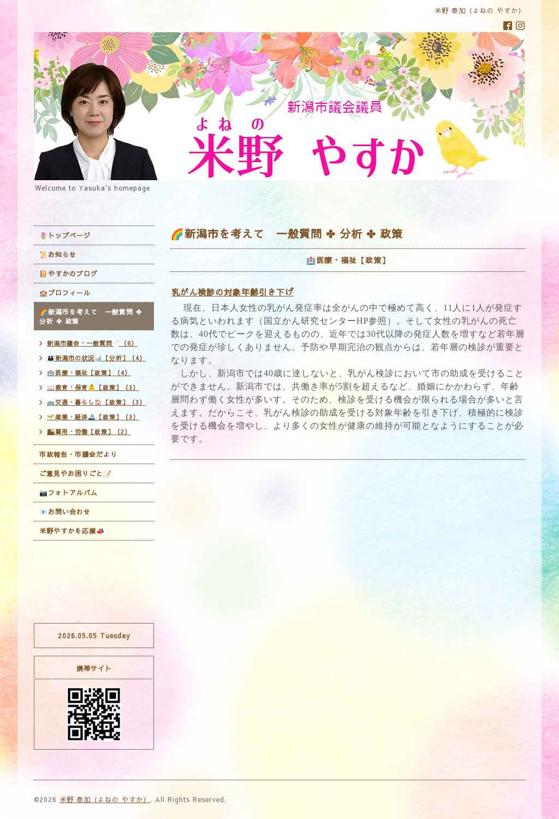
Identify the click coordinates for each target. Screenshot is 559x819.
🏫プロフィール (65, 292)
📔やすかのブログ (68, 273)
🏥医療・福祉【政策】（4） (89, 373)
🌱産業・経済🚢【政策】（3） (93, 417)
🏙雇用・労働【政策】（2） (89, 432)
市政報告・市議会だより (78, 454)
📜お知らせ (57, 254)
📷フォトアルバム (68, 492)
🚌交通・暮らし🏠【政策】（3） (96, 402)
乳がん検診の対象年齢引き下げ (232, 292)
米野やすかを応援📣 (72, 530)
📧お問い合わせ (65, 511)
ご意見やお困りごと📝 (75, 473)
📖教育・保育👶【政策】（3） (93, 387)
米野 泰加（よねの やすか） (105, 799)
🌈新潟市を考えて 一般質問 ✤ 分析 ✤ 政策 (90, 316)
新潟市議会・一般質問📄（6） (92, 343)
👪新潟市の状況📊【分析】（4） (96, 358)
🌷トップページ (65, 235)
